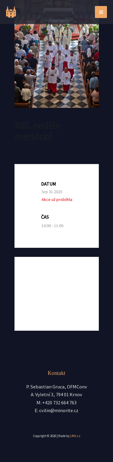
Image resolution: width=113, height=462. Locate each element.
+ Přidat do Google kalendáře (58, 281)
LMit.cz (75, 436)
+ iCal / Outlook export (58, 301)
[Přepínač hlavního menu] (101, 12)
